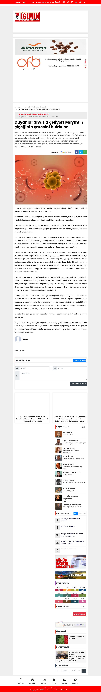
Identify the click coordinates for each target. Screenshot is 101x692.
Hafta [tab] (80, 513)
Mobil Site (20, 681)
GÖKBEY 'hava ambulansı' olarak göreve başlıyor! (69, 542)
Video (54, 681)
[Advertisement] (48, 26)
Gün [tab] (75, 513)
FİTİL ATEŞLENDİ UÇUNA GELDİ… (72, 507)
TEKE (64, 501)
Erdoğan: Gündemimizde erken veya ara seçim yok (69, 535)
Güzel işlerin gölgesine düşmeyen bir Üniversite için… (74, 444)
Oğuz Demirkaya (70, 440)
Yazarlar (64, 681)
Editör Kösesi (68, 480)
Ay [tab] (85, 513)
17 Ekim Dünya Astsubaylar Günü (73, 459)
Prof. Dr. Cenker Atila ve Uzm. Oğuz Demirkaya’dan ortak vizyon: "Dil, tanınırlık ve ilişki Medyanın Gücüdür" (70, 656)
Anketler (75, 681)
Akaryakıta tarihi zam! (65, 550)
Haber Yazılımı (66, 690)
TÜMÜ (83, 427)
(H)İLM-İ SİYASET (68, 475)
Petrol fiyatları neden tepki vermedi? (45, 2)
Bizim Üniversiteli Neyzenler (70, 497)
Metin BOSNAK (69, 488)
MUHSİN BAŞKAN (68, 491)
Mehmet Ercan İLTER (72, 472)
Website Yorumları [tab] (80, 360)
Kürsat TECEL (68, 464)
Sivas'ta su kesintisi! (65, 527)
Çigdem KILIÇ (69, 448)
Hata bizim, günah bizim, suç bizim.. (72, 468)
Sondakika (32, 681)
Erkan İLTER (68, 456)
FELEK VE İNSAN (68, 435)
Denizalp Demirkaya (72, 504)
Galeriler (44, 681)
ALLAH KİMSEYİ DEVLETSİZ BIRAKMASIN (71, 452)
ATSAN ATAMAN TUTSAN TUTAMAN (74, 483)
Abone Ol (63, 152)
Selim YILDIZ (68, 432)
